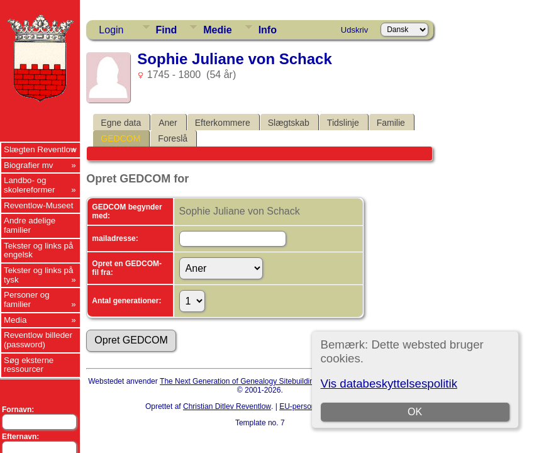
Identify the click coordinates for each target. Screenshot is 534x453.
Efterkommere (222, 123)
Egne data (121, 123)
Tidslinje (343, 123)
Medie (217, 30)
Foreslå (172, 138)
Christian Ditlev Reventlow (227, 406)
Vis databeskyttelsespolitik (389, 383)
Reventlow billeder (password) (38, 339)
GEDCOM (120, 138)
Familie (391, 123)
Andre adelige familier (29, 225)
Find (166, 30)
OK (415, 411)
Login (111, 30)
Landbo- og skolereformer (29, 185)
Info (268, 30)
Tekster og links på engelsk (38, 250)
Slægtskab (288, 123)
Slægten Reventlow (40, 149)
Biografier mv (28, 165)
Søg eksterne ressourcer (28, 364)
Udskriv (354, 30)
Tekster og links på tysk (38, 275)
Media (15, 320)
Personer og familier (27, 299)
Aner (168, 123)
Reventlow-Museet (38, 205)
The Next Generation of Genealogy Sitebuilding (239, 381)
